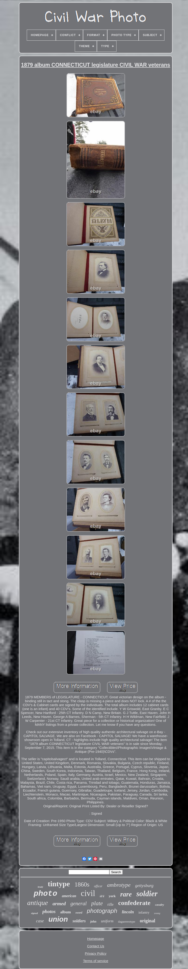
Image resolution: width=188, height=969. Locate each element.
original (147, 920)
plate (97, 903)
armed (59, 903)
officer (98, 886)
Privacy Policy (95, 953)
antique (37, 902)
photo (45, 893)
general (78, 903)
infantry (143, 912)
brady (40, 887)
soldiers (79, 921)
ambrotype (119, 885)
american (69, 896)
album (65, 912)
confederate (134, 902)
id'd (102, 896)
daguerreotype (126, 921)
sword (78, 912)
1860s (82, 884)
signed (34, 913)
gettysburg (144, 885)
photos (49, 911)
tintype (59, 884)
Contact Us (95, 946)
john (93, 921)
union (58, 919)
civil (88, 893)
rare (126, 894)
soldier (147, 894)
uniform (107, 921)
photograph (102, 910)
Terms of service (95, 961)
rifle (110, 904)
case (40, 920)
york (112, 896)
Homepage (95, 939)
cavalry (159, 904)
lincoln (128, 912)
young (157, 913)
